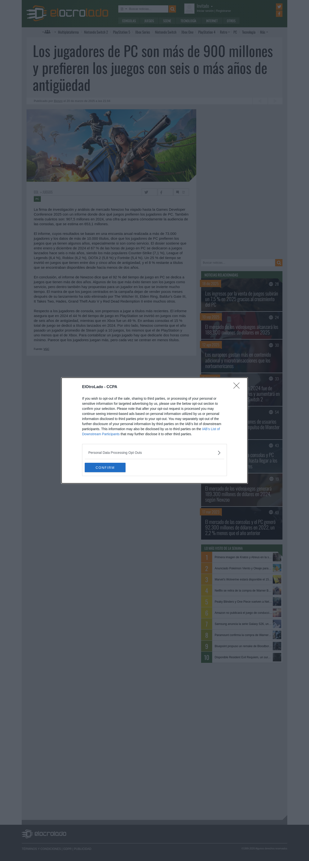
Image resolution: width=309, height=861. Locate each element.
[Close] (238, 387)
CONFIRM (107, 468)
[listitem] (154, 452)
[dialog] (154, 431)
